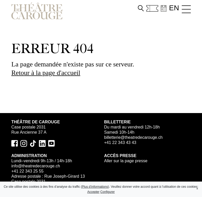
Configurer (107, 192)
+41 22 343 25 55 (27, 171)
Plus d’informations (95, 187)
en (174, 8)
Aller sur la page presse (125, 161)
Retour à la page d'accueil (45, 72)
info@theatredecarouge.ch (35, 166)
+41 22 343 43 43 (120, 142)
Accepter (93, 192)
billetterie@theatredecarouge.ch (133, 137)
